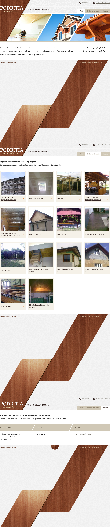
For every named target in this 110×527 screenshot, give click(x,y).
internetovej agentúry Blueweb (95, 62)
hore (55, 447)
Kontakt (105, 11)
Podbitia (11, 8)
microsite (82, 62)
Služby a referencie (93, 11)
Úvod (81, 11)
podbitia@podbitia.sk (103, 3)
